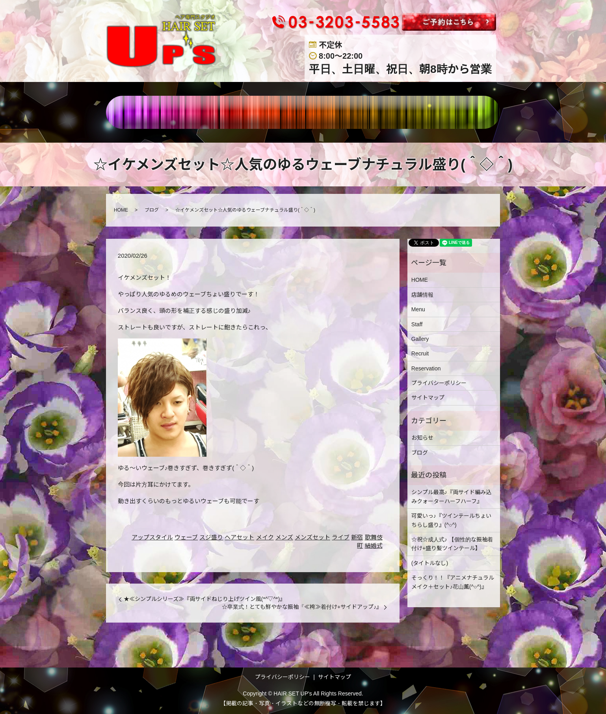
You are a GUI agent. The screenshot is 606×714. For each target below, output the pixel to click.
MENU (255, 112)
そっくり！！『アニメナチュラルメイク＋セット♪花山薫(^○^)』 (452, 582)
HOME (172, 112)
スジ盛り (211, 537)
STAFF (294, 112)
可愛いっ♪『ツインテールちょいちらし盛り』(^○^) (451, 520)
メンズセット (312, 537)
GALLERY (340, 112)
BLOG (435, 112)
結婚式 (374, 545)
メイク (265, 537)
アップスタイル (152, 537)
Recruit (420, 353)
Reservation (426, 368)
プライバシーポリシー (439, 383)
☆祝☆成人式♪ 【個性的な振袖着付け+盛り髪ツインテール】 (452, 543)
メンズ (284, 537)
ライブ (340, 537)
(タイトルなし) (429, 563)
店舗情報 (213, 112)
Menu (418, 309)
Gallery (420, 339)
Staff (417, 324)
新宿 (357, 537)
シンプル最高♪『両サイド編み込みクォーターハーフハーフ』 (451, 496)
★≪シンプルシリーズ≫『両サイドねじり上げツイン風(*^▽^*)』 (204, 599)
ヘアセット (239, 537)
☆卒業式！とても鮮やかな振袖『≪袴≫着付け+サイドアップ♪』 (302, 607)
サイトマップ (427, 397)
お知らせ (422, 438)
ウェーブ (186, 537)
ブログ (152, 210)
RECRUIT (391, 112)
